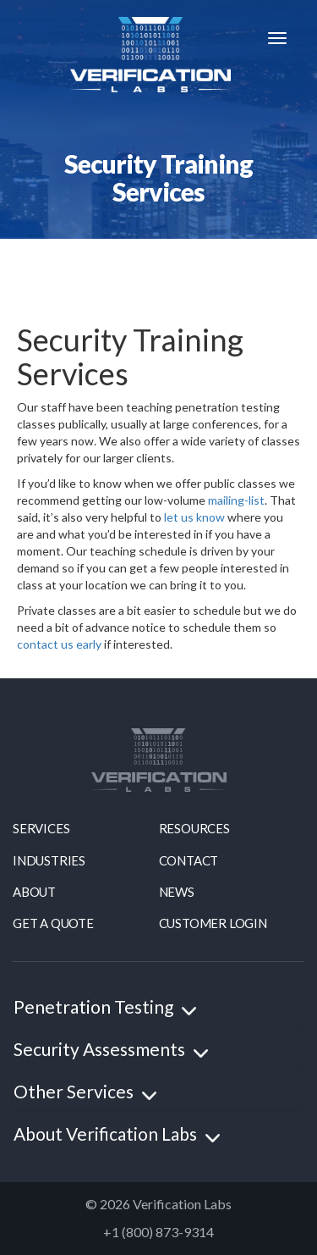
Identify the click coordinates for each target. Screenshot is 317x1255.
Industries (49, 860)
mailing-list (236, 500)
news (176, 891)
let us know (194, 517)
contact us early (59, 644)
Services (41, 828)
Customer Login (213, 923)
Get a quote (53, 923)
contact (189, 860)
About (34, 891)
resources (194, 828)
